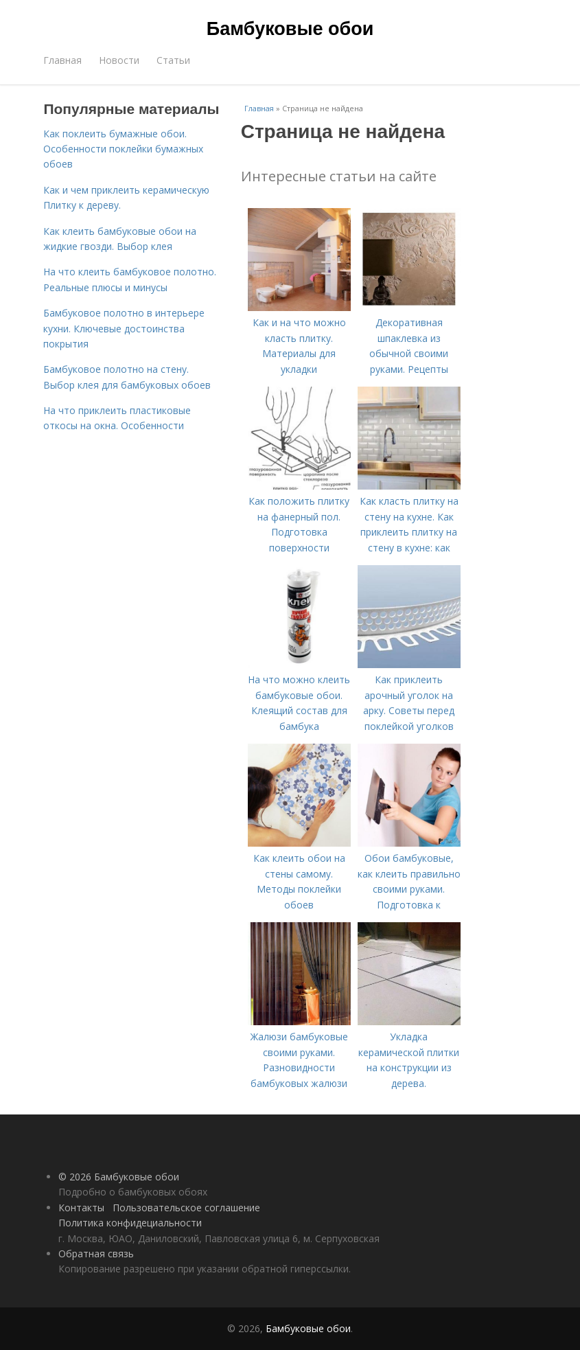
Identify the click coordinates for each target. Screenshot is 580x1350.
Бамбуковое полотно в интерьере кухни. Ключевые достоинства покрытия (124, 328)
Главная (62, 60)
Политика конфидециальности (130, 1222)
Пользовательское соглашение (186, 1207)
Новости (119, 60)
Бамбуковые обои (290, 29)
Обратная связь (96, 1253)
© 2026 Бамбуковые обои (118, 1176)
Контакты (81, 1207)
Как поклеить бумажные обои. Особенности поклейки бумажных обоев (123, 149)
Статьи (173, 60)
